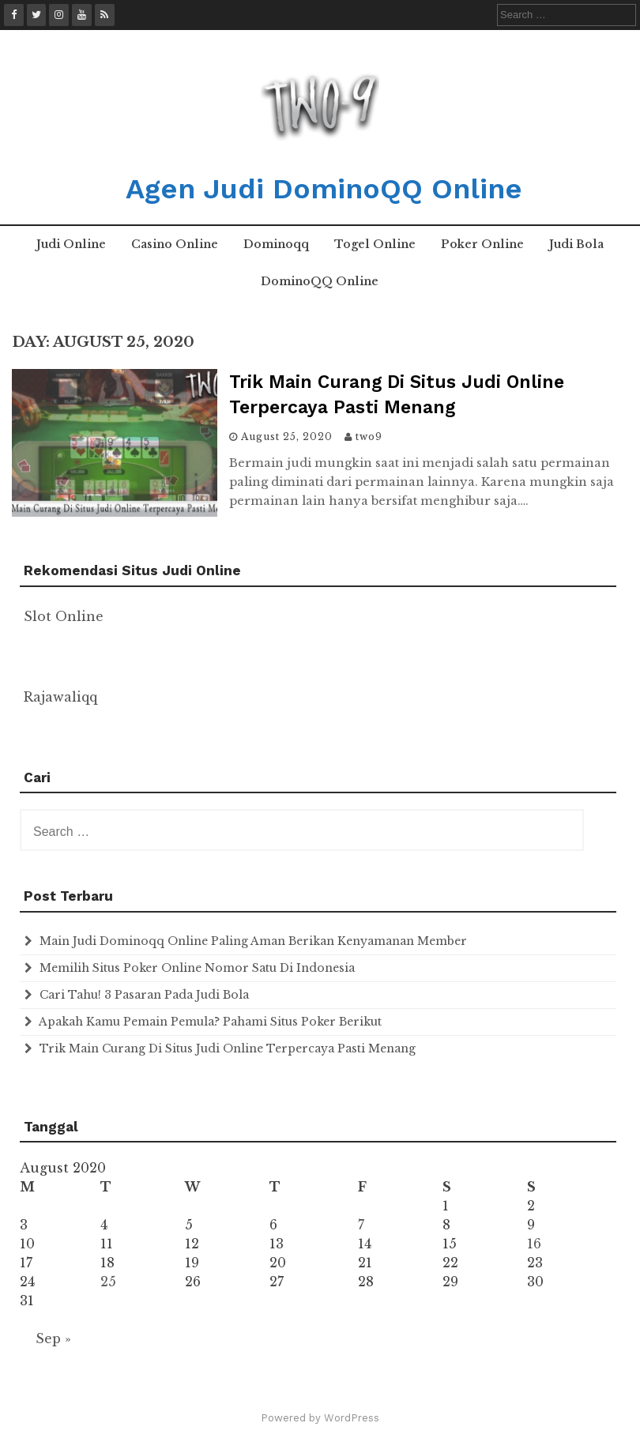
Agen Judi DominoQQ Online (324, 188)
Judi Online (71, 244)
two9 (369, 436)
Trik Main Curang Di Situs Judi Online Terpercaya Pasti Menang (228, 1048)
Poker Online (482, 244)
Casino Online (174, 244)
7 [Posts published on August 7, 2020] (361, 1225)
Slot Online (64, 616)
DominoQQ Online (319, 281)
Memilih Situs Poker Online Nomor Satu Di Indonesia (197, 968)
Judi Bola (576, 244)
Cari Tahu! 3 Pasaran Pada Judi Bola (144, 995)
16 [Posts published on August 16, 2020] (534, 1244)
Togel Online (375, 244)
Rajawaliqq (60, 697)
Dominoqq (276, 244)
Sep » (53, 1338)
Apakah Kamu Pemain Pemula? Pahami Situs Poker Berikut (210, 1022)
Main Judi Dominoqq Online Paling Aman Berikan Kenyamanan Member (253, 941)
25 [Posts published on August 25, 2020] (108, 1281)
